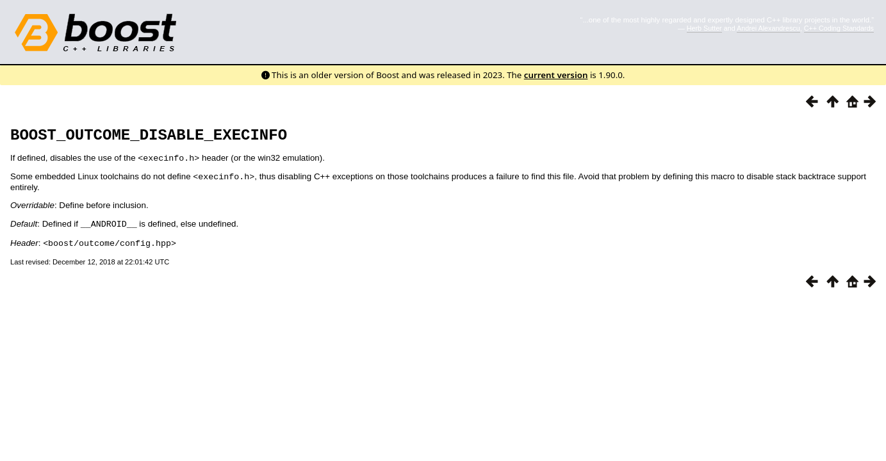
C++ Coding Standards (839, 28)
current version (556, 75)
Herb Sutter (704, 28)
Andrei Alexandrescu (768, 28)
